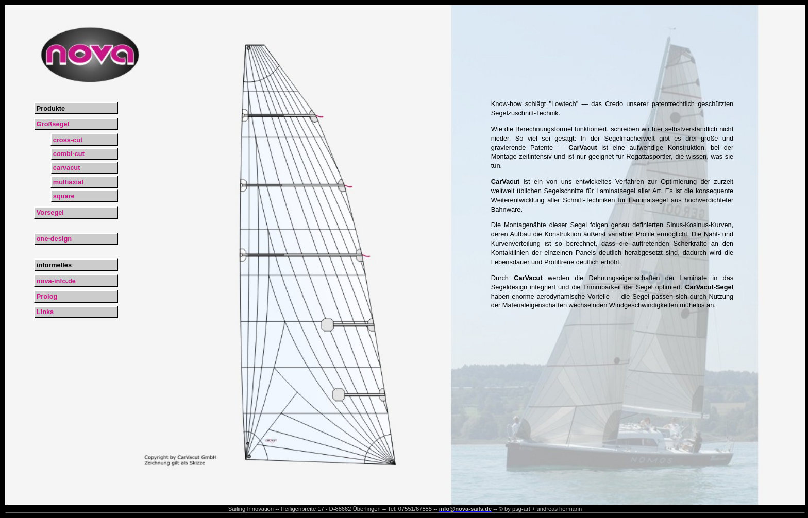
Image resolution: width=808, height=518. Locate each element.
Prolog (47, 296)
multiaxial (68, 182)
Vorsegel (50, 212)
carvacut (66, 167)
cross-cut (68, 140)
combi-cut (69, 154)
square (64, 196)
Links (45, 312)
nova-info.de (56, 281)
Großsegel (53, 124)
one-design (54, 239)
